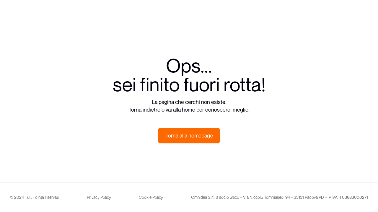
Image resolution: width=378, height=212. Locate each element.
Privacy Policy (99, 197)
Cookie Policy (151, 197)
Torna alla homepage (189, 135)
